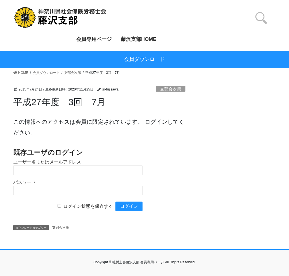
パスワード (24, 182)
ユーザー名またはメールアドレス (47, 162)
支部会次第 (170, 89)
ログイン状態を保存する (88, 206)
